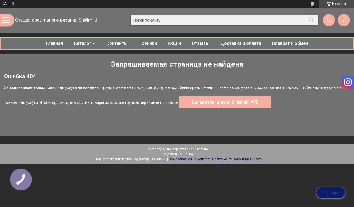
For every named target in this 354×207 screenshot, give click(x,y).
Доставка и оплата (240, 43)
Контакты (116, 43)
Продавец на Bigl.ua (177, 154)
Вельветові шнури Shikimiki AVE (225, 102)
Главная (54, 43)
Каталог (82, 43)
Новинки (148, 43)
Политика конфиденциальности (237, 159)
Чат (331, 192)
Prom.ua (201, 149)
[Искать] (311, 20)
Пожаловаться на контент (189, 159)
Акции (174, 43)
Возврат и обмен (290, 43)
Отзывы (200, 43)
